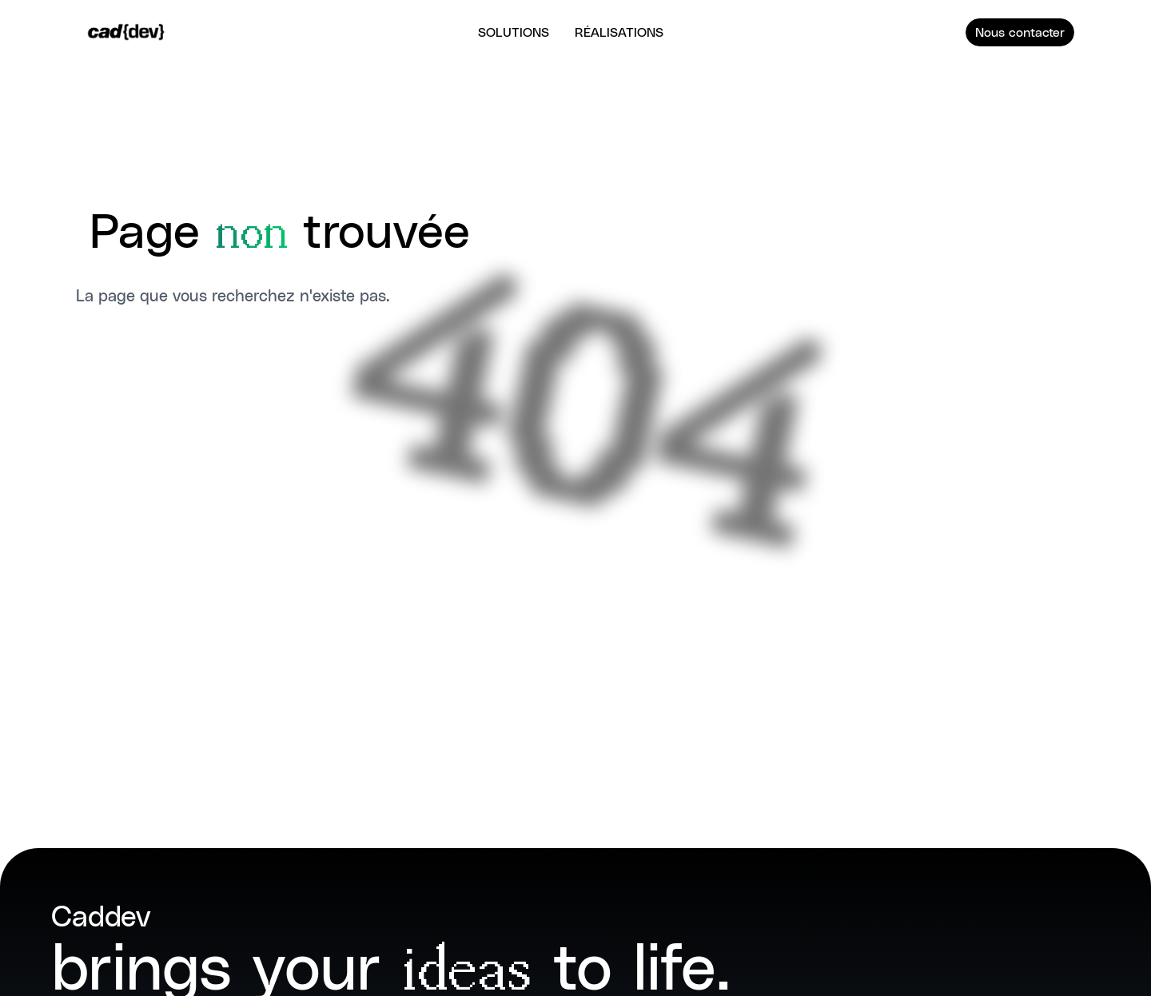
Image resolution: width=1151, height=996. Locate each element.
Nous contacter (1020, 30)
